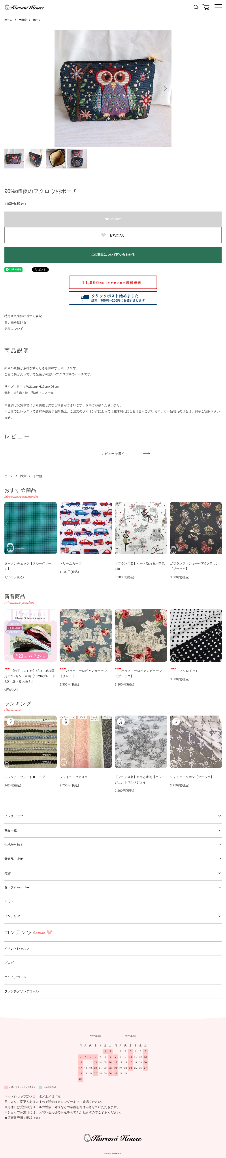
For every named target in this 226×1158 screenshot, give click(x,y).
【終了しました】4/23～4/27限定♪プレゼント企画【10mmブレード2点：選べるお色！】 (29, 676)
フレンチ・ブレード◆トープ (24, 777)
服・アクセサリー (16, 887)
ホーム (8, 19)
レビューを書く (113, 453)
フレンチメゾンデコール (21, 991)
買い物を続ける (15, 322)
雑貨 (23, 476)
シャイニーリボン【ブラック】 (192, 777)
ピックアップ (13, 816)
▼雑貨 (23, 19)
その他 (37, 476)
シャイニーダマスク (74, 777)
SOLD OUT (113, 219)
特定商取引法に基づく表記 (23, 316)
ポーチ (37, 19)
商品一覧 (10, 830)
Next (165, 88)
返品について (13, 328)
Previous (61, 88)
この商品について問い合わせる (113, 254)
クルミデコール (15, 977)
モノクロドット (184, 671)
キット (9, 901)
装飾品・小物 (13, 859)
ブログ (9, 962)
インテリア (12, 916)
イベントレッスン (16, 948)
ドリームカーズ (70, 563)
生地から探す (13, 844)
